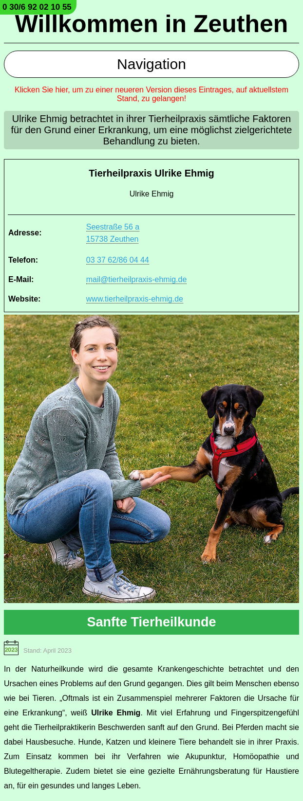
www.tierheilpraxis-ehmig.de (134, 299)
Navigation (151, 64)
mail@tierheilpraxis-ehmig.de (136, 279)
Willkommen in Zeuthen (151, 23)
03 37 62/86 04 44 (117, 260)
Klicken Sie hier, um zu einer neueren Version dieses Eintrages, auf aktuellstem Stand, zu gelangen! (151, 94)
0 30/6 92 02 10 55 (37, 7)
